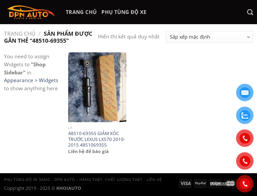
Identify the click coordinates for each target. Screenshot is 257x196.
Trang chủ (19, 33)
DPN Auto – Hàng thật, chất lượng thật (98, 179)
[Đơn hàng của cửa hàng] (209, 37)
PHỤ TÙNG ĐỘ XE (123, 12)
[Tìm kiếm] (250, 12)
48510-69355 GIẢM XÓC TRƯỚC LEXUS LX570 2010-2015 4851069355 (96, 139)
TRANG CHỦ (81, 12)
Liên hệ (154, 179)
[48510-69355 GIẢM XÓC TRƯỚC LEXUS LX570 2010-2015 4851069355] (97, 87)
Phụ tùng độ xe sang (27, 179)
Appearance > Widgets (31, 80)
